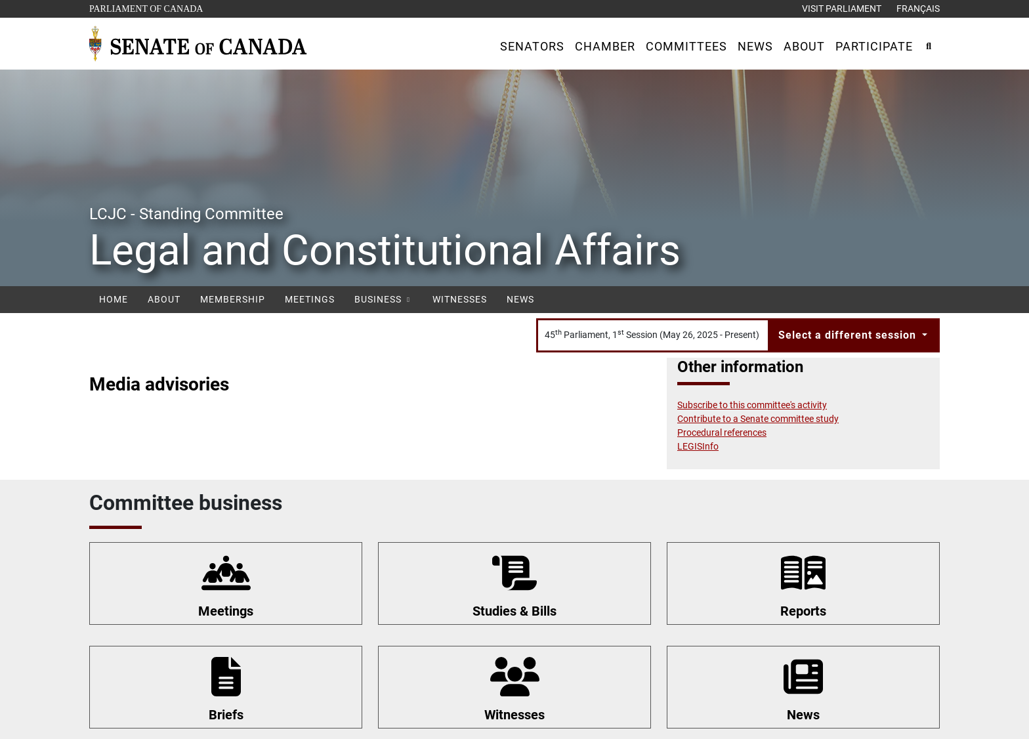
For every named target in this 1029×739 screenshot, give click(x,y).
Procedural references (721, 432)
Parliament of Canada (146, 7)
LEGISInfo (698, 446)
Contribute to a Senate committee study (758, 418)
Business (383, 299)
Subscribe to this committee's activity (752, 405)
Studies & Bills (514, 611)
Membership (232, 299)
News (520, 299)
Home (113, 299)
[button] (532, 46)
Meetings (310, 299)
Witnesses (459, 299)
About (164, 299)
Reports (803, 611)
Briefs (226, 715)
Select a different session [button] (848, 335)
